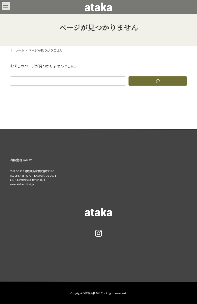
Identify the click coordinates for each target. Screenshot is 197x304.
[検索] (158, 81)
